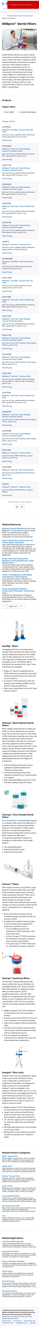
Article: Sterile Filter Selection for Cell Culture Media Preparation (17, 541)
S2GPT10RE (6, 297)
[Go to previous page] (21, 606)
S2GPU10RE (6, 316)
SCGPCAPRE (6, 467)
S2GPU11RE (6, 165)
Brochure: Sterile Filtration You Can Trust (18, 528)
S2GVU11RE (6, 335)
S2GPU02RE (6, 184)
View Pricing (7, 140)
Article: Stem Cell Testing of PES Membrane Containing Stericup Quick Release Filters (18, 561)
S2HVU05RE (6, 431)
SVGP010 (5, 241)
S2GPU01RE (6, 222)
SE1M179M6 (7, 278)
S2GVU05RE (6, 354)
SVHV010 (5, 484)
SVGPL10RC (6, 373)
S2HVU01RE (6, 412)
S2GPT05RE (6, 203)
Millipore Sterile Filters (9, 18)
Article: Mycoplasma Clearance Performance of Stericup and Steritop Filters (18, 591)
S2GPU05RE (6, 146)
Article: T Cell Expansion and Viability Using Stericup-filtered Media (17, 576)
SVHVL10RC (6, 450)
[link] (6, 1321)
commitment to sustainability (18, 820)
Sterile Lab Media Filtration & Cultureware (20, 16)
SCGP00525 (6, 127)
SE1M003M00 (7, 259)
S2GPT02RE (6, 392)
